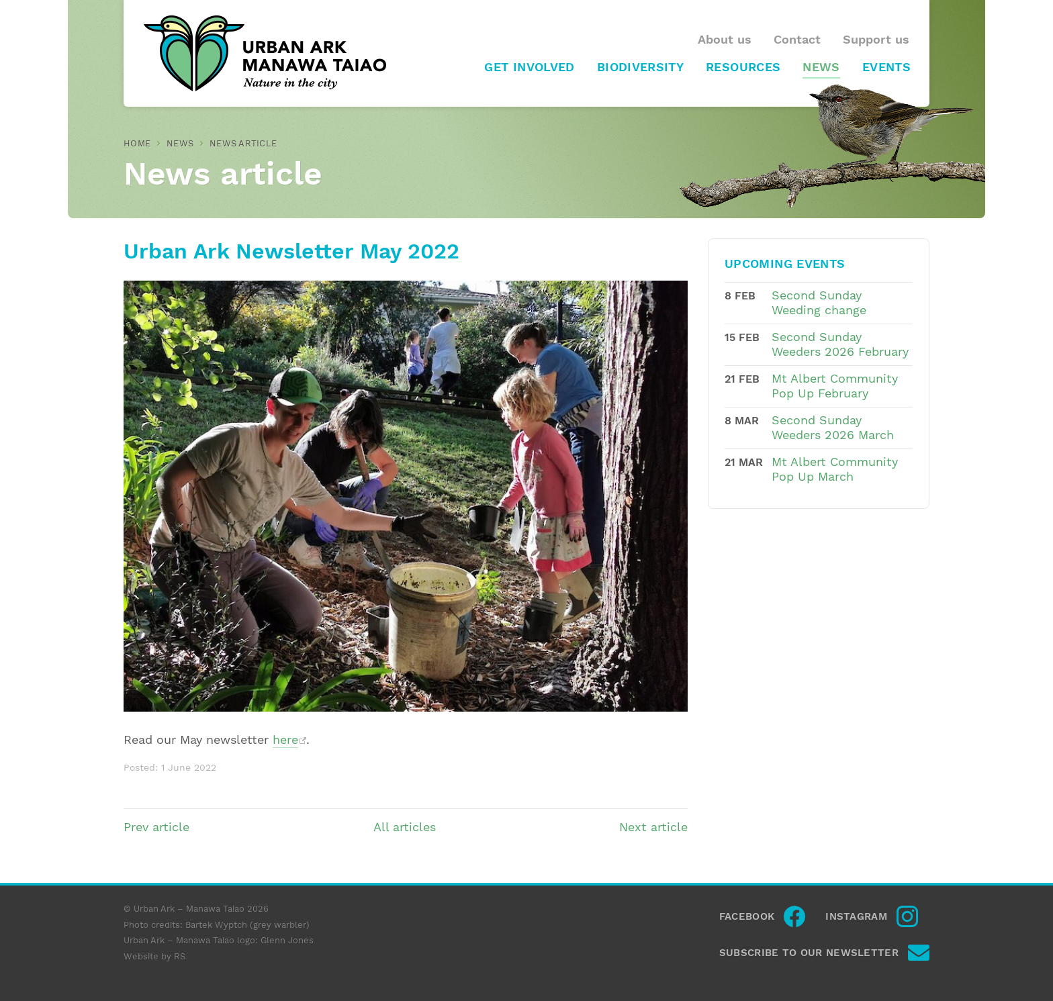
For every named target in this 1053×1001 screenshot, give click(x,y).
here (285, 740)
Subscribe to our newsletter (809, 952)
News (821, 67)
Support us (876, 39)
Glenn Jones (287, 940)
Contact (797, 39)
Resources (743, 67)
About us (724, 39)
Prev (156, 827)
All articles (404, 827)
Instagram (856, 916)
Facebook (746, 916)
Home (137, 143)
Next (653, 827)
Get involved (529, 67)
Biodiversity (640, 67)
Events (886, 67)
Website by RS (154, 956)
